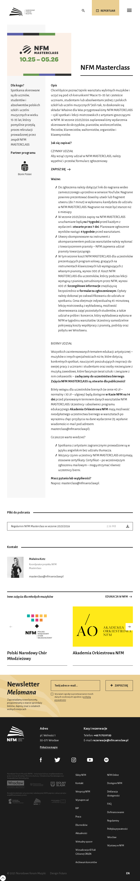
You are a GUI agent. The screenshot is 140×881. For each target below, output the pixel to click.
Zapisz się (58, 169)
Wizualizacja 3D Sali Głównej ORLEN (85, 851)
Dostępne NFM (114, 783)
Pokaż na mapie (49, 747)
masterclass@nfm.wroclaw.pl (70, 429)
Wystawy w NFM (115, 845)
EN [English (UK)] (128, 873)
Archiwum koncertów (86, 862)
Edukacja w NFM (116, 596)
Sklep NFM (80, 775)
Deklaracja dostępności (113, 793)
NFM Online (113, 775)
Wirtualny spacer (83, 841)
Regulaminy (113, 820)
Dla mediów (81, 825)
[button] (129, 626)
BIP (77, 808)
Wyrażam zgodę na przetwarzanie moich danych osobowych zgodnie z (72, 697)
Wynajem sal (82, 800)
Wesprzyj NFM (82, 791)
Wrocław (111, 837)
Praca (78, 816)
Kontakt (79, 783)
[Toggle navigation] (129, 10)
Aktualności (81, 833)
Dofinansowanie (115, 812)
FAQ (109, 803)
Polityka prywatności (117, 828)
